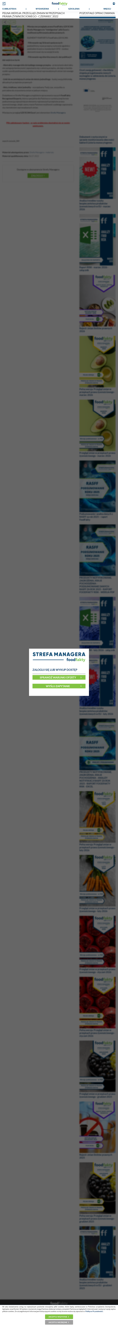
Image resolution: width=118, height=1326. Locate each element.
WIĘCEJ (107, 9)
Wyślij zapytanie (58, 686)
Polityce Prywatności (94, 1311)
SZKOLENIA (74, 9)
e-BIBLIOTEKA (9, 9)
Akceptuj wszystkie (58, 1317)
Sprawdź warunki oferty (58, 677)
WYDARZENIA (42, 9)
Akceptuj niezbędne (58, 1322)
